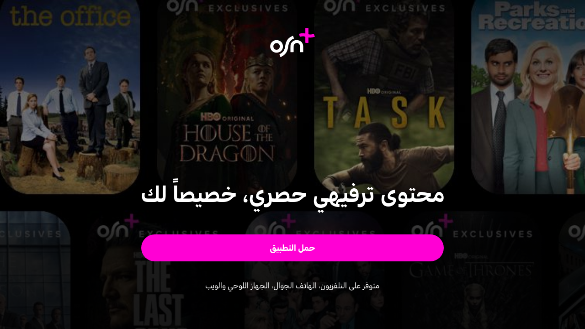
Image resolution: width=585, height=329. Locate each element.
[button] (292, 247)
